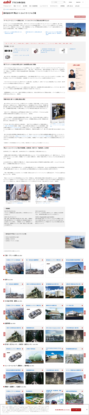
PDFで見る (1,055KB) (80, 16)
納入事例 (7, 9)
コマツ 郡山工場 (69, 305)
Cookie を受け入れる (76, 409)
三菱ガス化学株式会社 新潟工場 (33, 284)
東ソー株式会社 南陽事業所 (32, 260)
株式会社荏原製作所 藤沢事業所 (73, 260)
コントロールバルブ (15, 127)
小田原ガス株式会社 (30, 348)
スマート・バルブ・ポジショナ (21, 55)
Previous (4, 268)
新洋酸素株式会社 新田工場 (52, 284)
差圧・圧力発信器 (9, 125)
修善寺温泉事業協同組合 (71, 391)
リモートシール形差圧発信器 (17, 203)
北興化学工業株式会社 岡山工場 (73, 284)
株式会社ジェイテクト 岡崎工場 (53, 260)
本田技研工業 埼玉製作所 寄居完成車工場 (53, 391)
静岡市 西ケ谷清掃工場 (51, 305)
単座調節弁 (72, 49)
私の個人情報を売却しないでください (62, 409)
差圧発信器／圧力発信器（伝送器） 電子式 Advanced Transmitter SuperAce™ (48, 50)
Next (85, 268)
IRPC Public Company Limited (53, 327)
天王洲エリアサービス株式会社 (13, 260)
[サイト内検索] (57, 2)
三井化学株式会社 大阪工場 (72, 327)
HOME (4, 9)
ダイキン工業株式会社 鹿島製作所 (73, 370)
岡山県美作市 (29, 391)
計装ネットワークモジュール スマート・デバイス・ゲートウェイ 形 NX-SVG (21, 50)
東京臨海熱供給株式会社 (71, 348)
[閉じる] (86, 409)
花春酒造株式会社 (30, 327)
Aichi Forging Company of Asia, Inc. (53, 349)
